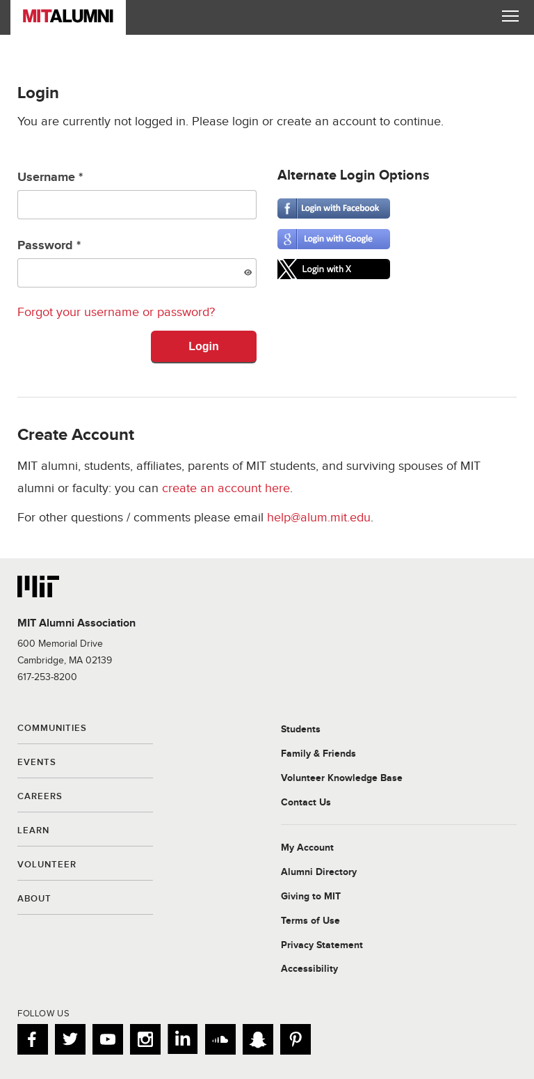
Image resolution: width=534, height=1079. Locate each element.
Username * (137, 194)
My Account (307, 847)
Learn (33, 831)
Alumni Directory (319, 872)
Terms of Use (310, 921)
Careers (40, 797)
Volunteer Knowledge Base (342, 778)
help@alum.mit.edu (319, 517)
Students (301, 729)
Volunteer (46, 865)
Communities (52, 729)
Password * (137, 263)
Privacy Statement (322, 945)
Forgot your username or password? (116, 312)
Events (36, 763)
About (34, 899)
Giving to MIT (311, 896)
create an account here (226, 488)
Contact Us (306, 802)
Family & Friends (318, 753)
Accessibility (309, 969)
